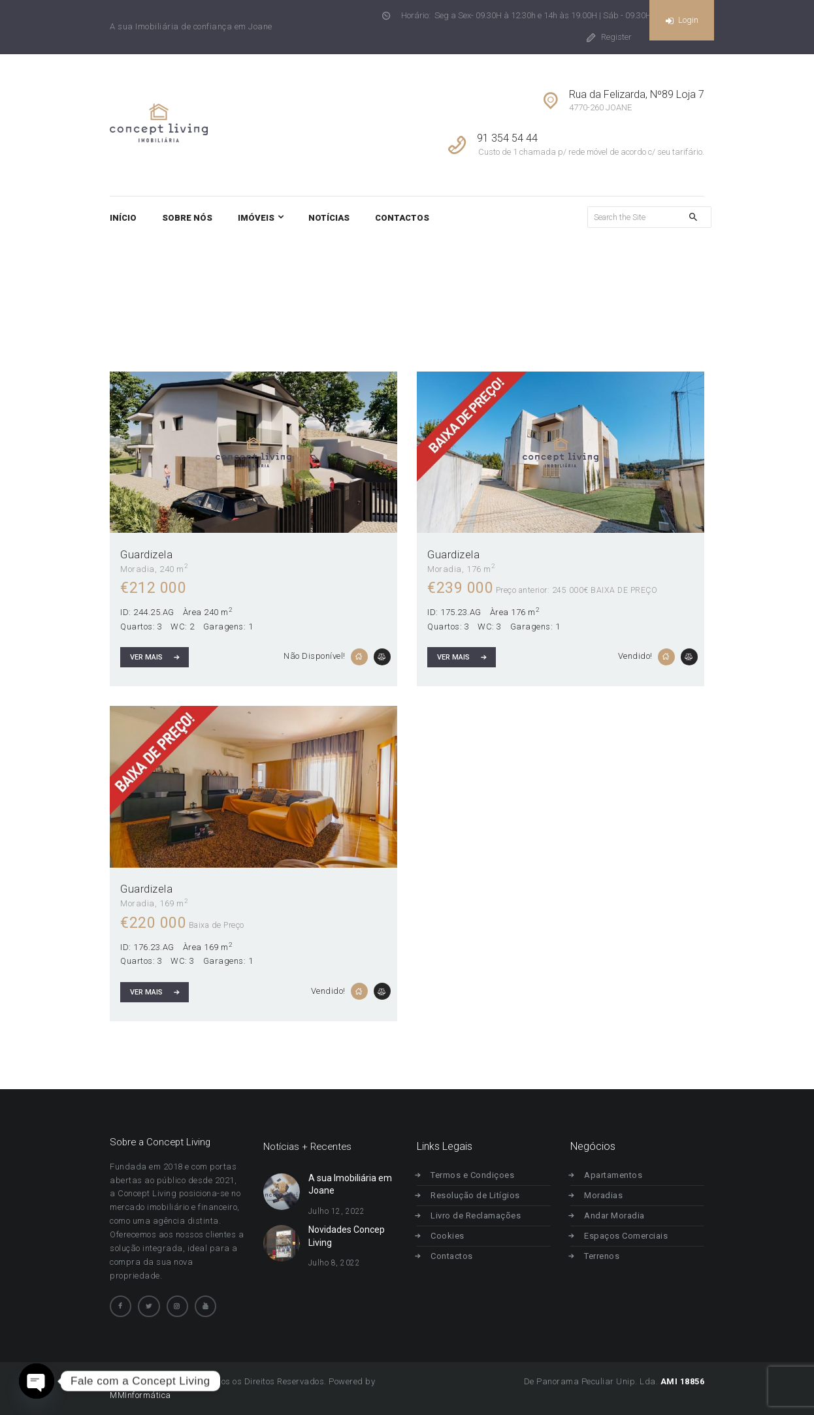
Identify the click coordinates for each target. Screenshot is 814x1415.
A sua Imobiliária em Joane (350, 1184)
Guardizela (146, 555)
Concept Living (139, 1381)
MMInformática (140, 1395)
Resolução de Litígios (480, 1195)
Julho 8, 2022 (334, 1262)
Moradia (137, 569)
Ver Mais (146, 657)
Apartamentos (618, 1175)
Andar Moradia (619, 1215)
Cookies (453, 1236)
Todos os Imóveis (573, 288)
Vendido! (635, 656)
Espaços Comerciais (631, 1236)
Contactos (457, 1256)
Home (506, 288)
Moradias (608, 1195)
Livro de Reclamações (481, 1215)
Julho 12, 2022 (336, 1211)
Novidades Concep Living (346, 1236)
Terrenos (607, 1256)
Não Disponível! (315, 656)
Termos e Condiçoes (477, 1175)
